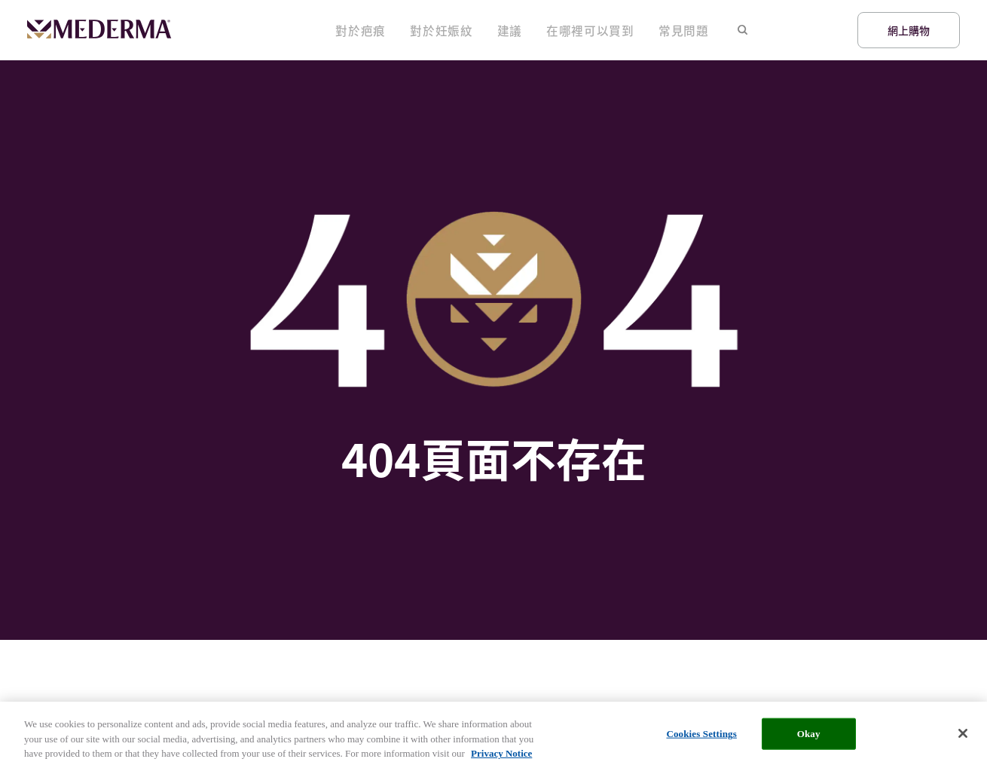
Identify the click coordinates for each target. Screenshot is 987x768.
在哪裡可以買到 (611, 30)
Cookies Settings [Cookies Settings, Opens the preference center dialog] (701, 737)
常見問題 (689, 30)
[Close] (962, 737)
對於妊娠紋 (484, 30)
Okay (808, 737)
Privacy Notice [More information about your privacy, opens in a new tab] (501, 757)
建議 (543, 30)
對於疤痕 (416, 30)
